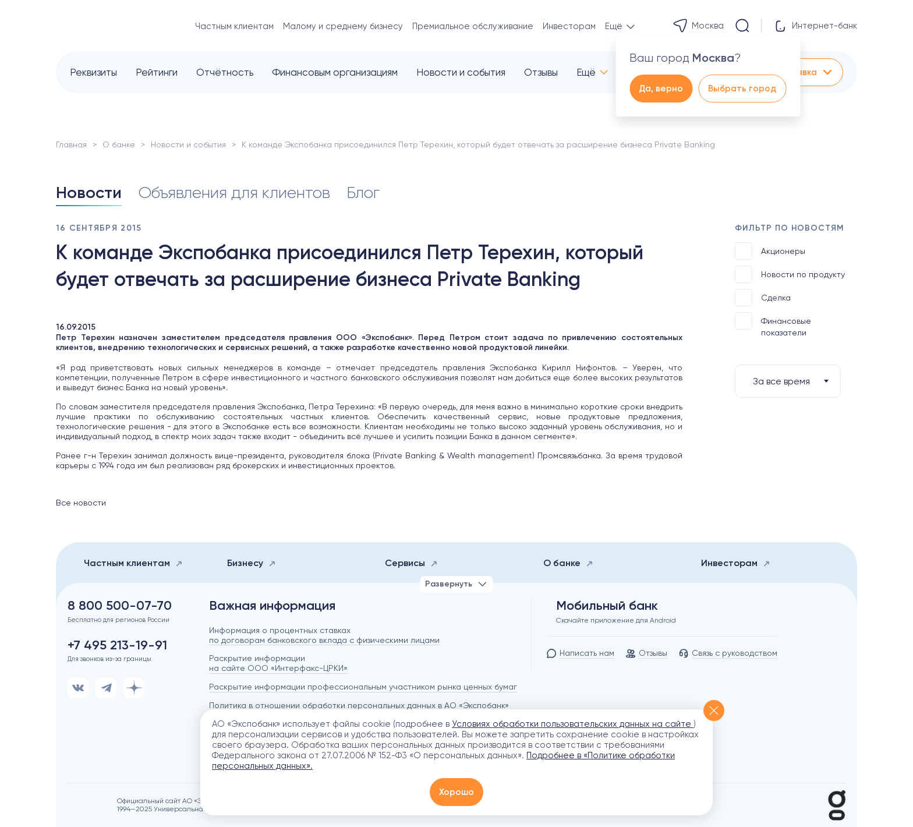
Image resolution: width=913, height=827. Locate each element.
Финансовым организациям (335, 72)
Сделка (763, 297)
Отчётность (224, 72)
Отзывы (541, 72)
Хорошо (456, 792)
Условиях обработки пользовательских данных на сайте (572, 724)
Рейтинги (157, 72)
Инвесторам (569, 26)
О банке (118, 144)
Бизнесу (251, 562)
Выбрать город (742, 88)
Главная (71, 144)
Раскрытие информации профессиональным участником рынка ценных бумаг (363, 686)
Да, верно (661, 88)
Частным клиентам (234, 26)
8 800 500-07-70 (120, 605)
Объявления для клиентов (234, 192)
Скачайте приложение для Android (616, 620)
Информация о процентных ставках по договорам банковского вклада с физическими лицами (324, 635)
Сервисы (411, 562)
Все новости (81, 502)
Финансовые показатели (773, 324)
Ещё (586, 72)
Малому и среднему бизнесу (343, 26)
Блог (363, 192)
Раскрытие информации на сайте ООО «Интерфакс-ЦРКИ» (278, 663)
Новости (89, 192)
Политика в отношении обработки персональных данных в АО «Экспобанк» (359, 705)
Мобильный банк (607, 605)
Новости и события (460, 72)
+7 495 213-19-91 (117, 645)
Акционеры (770, 251)
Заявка (810, 72)
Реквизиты (93, 72)
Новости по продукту (790, 274)
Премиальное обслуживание (472, 26)
